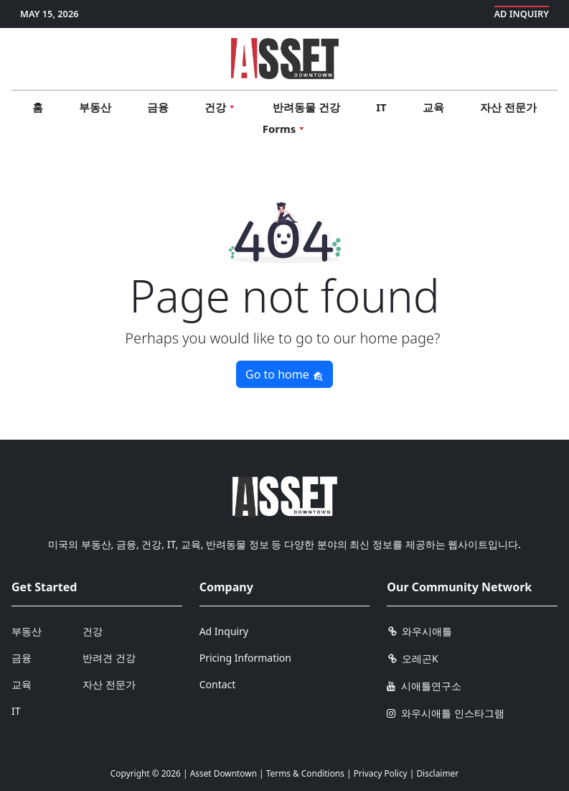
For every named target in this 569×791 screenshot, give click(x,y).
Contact (217, 684)
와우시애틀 (419, 631)
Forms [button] (284, 128)
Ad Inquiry (522, 13)
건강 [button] (220, 107)
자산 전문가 (508, 107)
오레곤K (412, 658)
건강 (93, 631)
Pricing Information (245, 658)
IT (381, 107)
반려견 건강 (109, 658)
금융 (158, 107)
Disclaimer (437, 773)
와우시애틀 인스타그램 (445, 713)
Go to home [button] (284, 374)
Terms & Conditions (305, 773)
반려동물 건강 (306, 107)
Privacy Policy (381, 773)
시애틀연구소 (424, 686)
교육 (433, 107)
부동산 (95, 107)
